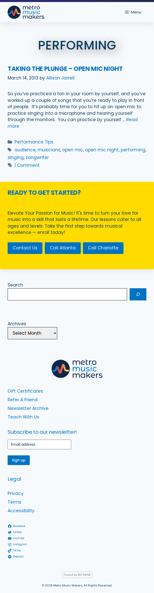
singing (16, 157)
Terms (14, 502)
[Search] (138, 294)
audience (25, 150)
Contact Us (25, 248)
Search (15, 285)
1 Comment (27, 165)
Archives (17, 324)
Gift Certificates (25, 391)
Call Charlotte (103, 248)
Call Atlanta (63, 248)
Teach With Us (23, 417)
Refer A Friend (23, 400)
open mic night (102, 150)
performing (133, 150)
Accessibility (21, 511)
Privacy (16, 493)
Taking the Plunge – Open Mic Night (65, 69)
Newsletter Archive (28, 408)
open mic (72, 150)
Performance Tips (33, 142)
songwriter (37, 157)
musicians (49, 150)
